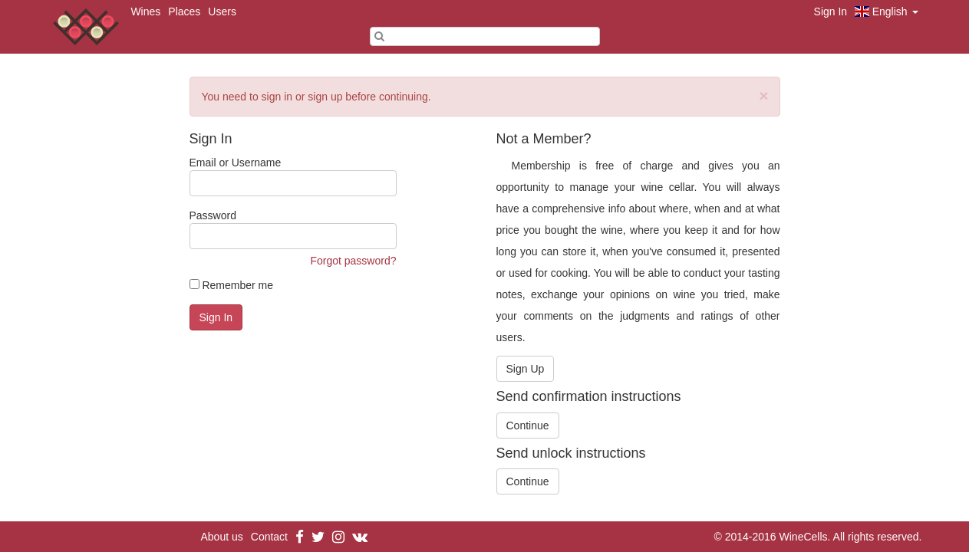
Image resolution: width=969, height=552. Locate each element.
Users (222, 11)
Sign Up (525, 369)
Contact (269, 537)
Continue (527, 425)
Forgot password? (353, 261)
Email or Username (293, 176)
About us (222, 537)
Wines (145, 11)
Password (293, 229)
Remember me (231, 285)
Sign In (831, 11)
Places (184, 11)
